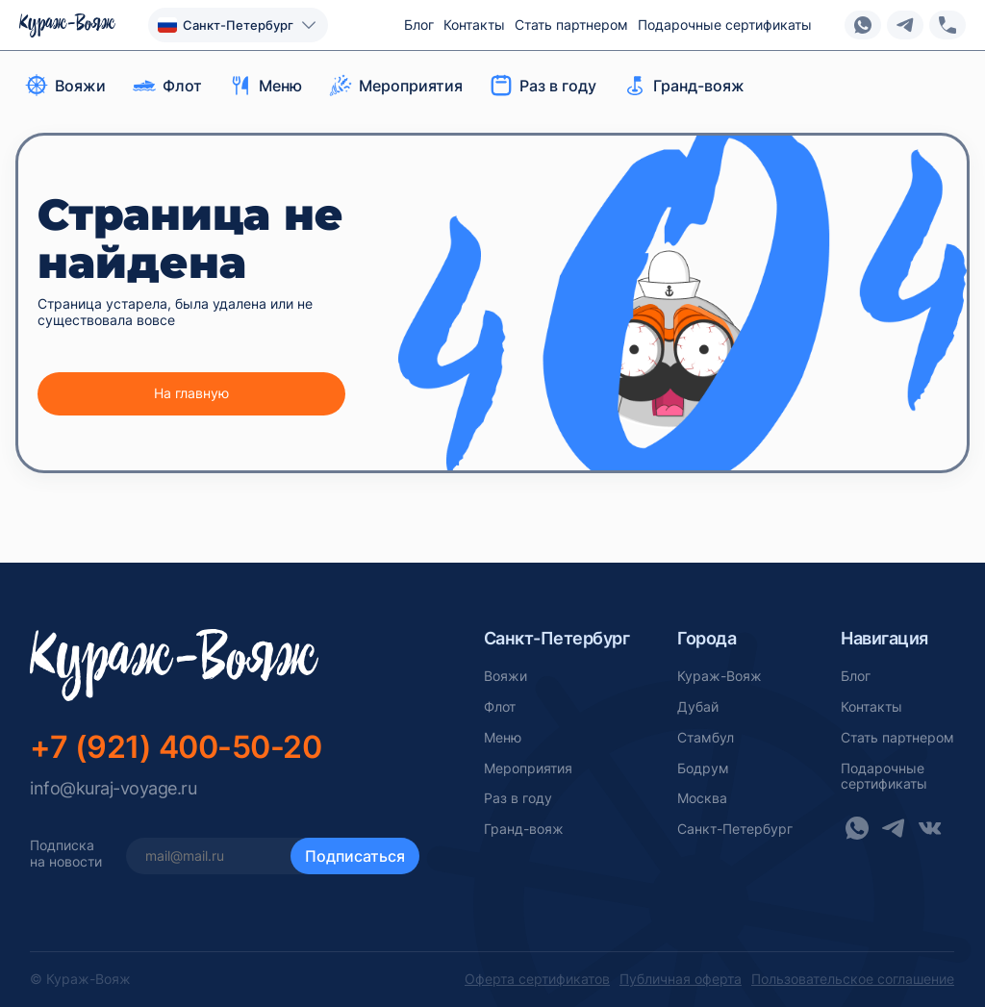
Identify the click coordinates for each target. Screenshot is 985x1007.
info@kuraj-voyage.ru (113, 788)
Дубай (698, 707)
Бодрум (703, 768)
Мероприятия (528, 768)
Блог (419, 25)
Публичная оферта (680, 979)
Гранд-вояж (524, 829)
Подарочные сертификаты (725, 25)
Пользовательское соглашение (852, 979)
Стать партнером (571, 25)
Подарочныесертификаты (884, 777)
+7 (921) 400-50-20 (175, 747)
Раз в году (518, 798)
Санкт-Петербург (735, 829)
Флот (500, 707)
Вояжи (505, 676)
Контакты (474, 25)
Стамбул (705, 737)
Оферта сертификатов (537, 979)
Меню (502, 737)
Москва (702, 798)
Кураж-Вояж (719, 676)
